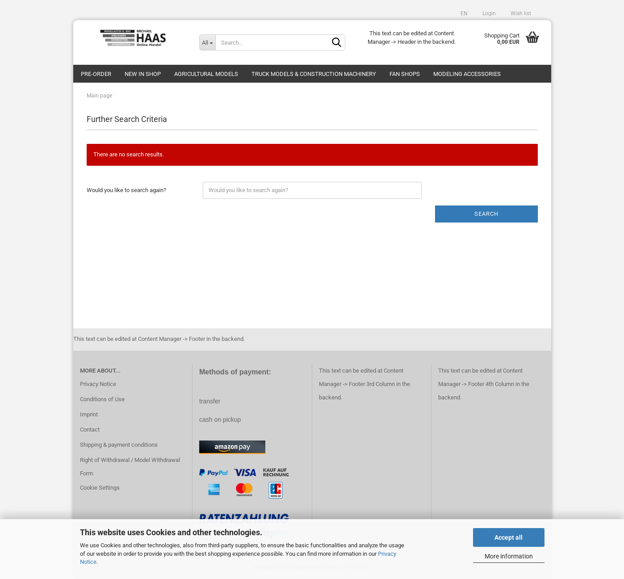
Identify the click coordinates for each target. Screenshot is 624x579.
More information (509, 556)
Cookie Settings (100, 487)
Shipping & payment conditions (119, 444)
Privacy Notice (98, 384)
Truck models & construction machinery (313, 74)
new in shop (143, 74)
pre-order (96, 74)
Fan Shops (404, 74)
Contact (90, 429)
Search (486, 213)
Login (488, 13)
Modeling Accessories (467, 74)
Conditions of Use (102, 399)
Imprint (89, 414)
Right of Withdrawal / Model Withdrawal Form (130, 467)
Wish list (520, 13)
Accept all (508, 537)
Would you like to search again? (126, 190)
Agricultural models (206, 74)
